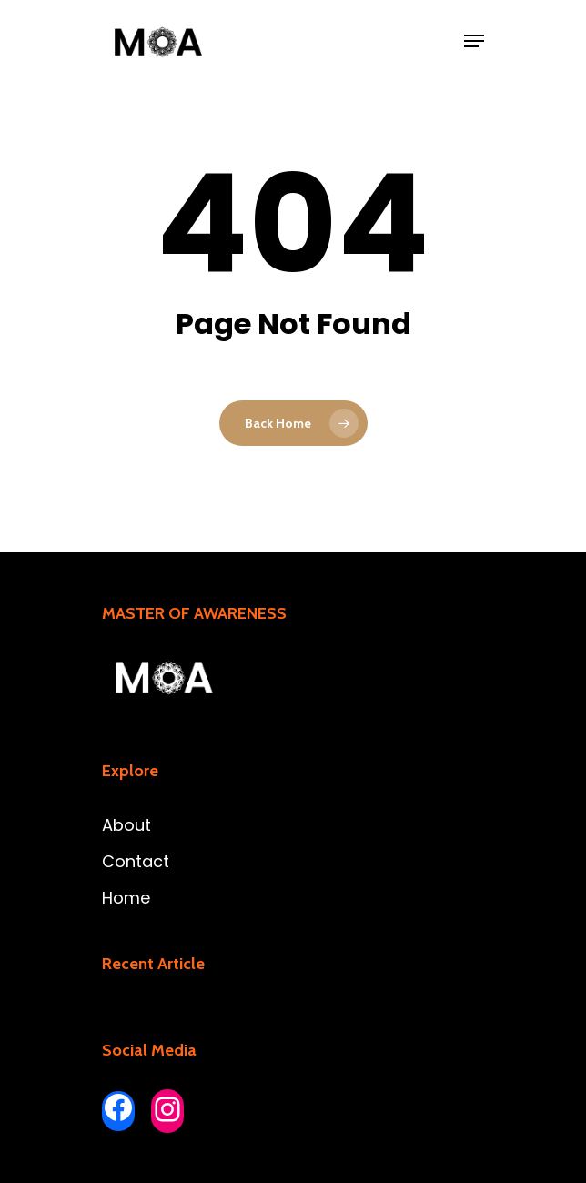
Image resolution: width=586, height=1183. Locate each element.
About (126, 825)
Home (126, 897)
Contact (135, 861)
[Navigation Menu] (474, 41)
